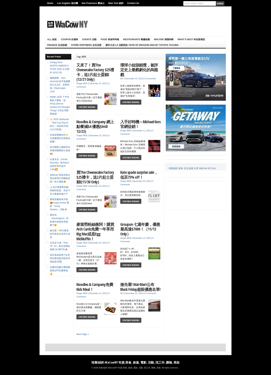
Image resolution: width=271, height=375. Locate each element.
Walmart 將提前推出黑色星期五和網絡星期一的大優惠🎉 (60, 178)
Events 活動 (89, 39)
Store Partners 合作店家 (86, 45)
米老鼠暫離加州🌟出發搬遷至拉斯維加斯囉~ (60, 138)
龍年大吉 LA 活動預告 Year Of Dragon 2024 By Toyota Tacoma (142, 45)
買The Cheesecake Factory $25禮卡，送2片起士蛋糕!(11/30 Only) (95, 176)
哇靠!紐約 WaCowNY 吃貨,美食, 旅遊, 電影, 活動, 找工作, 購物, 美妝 (135, 362)
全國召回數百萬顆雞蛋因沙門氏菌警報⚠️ (60, 270)
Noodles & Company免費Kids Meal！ (94, 287)
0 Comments (150, 78)
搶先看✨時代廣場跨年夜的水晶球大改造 (60, 234)
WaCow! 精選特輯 (164, 39)
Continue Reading (86, 107)
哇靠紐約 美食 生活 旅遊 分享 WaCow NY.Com (192, 168)
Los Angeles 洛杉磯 (67, 3)
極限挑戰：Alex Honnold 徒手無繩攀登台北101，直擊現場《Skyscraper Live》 (60, 85)
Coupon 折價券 (69, 39)
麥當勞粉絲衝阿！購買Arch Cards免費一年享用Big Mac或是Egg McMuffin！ (95, 231)
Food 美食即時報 (110, 39)
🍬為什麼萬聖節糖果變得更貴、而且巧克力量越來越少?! (60, 190)
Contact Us (133, 3)
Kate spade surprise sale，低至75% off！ (139, 174)
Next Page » (82, 334)
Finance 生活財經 (57, 45)
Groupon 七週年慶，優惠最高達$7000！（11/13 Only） (140, 229)
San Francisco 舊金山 (93, 3)
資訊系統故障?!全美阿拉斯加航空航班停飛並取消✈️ (60, 258)
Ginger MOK (82, 83)
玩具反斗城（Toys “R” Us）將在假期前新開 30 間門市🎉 (60, 246)
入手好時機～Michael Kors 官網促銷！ (140, 124)
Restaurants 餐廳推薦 (136, 39)
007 (122, 78)
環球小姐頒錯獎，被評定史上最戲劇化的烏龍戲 (139, 69)
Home (50, 3)
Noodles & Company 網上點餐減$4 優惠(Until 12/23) (95, 126)
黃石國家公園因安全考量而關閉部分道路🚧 (60, 150)
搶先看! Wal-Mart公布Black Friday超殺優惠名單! (140, 287)
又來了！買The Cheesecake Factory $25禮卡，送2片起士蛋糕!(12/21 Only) (95, 72)
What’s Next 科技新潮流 (191, 39)
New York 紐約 (115, 3)
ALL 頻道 (52, 39)
